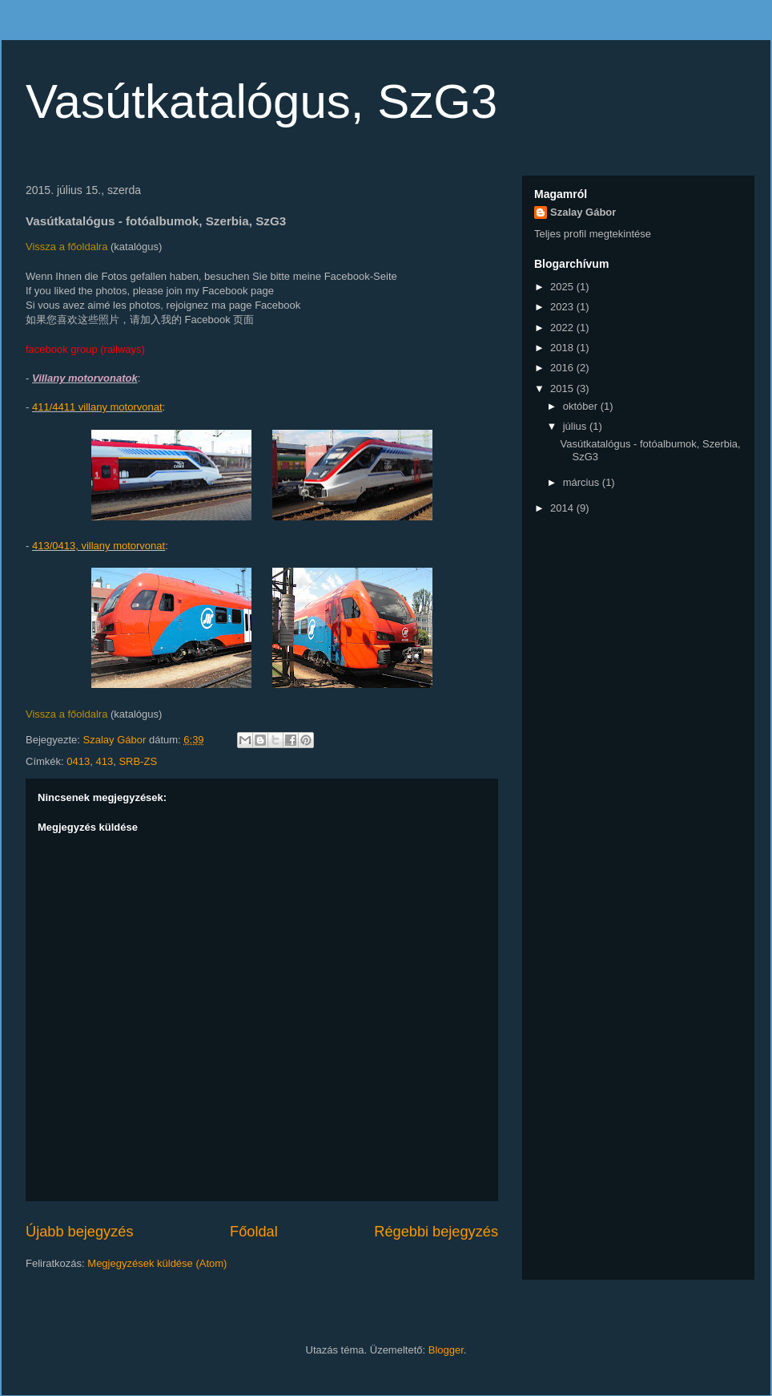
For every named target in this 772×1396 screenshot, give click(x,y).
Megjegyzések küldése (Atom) (157, 1263)
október (582, 406)
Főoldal (254, 1232)
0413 (78, 761)
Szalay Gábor (583, 212)
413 (104, 761)
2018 (563, 348)
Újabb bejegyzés (79, 1232)
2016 (563, 368)
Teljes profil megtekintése (592, 234)
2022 (563, 328)
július (576, 426)
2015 (563, 388)
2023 (563, 307)
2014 (563, 508)
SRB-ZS (138, 761)
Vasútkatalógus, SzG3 (261, 101)
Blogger (446, 1350)
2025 (563, 287)
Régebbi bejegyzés (436, 1232)
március (582, 482)
